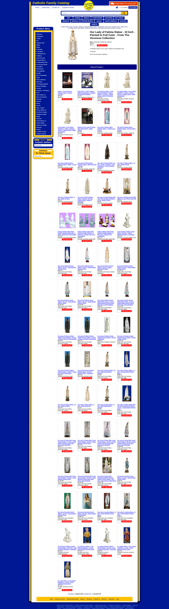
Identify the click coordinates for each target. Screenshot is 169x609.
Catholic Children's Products (73, 606)
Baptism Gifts (40, 43)
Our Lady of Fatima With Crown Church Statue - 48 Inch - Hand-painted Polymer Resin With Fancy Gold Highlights (126, 443)
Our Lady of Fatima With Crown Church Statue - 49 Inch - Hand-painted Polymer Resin (67, 478)
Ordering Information (73, 599)
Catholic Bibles (127, 605)
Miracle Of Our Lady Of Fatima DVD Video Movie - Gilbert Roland (86, 128)
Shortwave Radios (42, 125)
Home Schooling (41, 86)
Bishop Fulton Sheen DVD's (65, 605)
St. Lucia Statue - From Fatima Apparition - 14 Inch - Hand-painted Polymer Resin (66, 582)
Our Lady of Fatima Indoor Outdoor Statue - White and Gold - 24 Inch (87, 164)
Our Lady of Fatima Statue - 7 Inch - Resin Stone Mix (86, 405)
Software (39, 127)
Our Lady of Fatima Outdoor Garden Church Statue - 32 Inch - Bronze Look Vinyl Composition (67, 337)
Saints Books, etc (41, 121)
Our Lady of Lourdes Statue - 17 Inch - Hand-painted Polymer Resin (126, 513)
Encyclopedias (41, 71)
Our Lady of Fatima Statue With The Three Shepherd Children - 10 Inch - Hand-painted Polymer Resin (126, 407)
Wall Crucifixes (129, 608)
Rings (38, 116)
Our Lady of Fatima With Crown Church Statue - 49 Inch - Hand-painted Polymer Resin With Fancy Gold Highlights (87, 479)
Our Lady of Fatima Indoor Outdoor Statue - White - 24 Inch (67, 163)
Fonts (38, 77)
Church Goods (41, 58)
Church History (41, 60)
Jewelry (66, 21)
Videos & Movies (41, 134)
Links (117, 599)
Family (39, 73)
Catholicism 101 (41, 53)
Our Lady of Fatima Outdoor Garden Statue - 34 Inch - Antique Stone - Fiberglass (86, 372)
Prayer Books (87, 21)
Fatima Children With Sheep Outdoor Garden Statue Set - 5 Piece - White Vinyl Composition (67, 233)
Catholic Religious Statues (117, 606)
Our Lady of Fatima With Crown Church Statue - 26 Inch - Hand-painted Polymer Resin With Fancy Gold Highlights (106, 443)
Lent (38, 92)
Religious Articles (42, 114)
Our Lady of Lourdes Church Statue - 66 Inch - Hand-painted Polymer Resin (87, 513)
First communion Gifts (69, 608)
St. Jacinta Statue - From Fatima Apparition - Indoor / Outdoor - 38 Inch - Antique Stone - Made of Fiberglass (126, 94)
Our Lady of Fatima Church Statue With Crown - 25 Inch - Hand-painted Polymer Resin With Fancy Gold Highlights (105, 302)
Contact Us (55, 7)
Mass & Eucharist (42, 97)
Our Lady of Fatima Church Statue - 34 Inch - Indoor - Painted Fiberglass (105, 267)
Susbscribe (45, 7)
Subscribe (111, 599)
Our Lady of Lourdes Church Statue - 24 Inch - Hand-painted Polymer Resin (126, 478)
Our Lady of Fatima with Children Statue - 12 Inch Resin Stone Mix (126, 198)
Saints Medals (111, 21)
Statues (123, 21)
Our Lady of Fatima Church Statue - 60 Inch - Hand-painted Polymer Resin (67, 301)
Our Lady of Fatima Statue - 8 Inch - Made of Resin (66, 198)
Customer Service (68, 7)
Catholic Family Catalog (44, 18)
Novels (38, 105)
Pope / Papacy (41, 108)
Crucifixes (40, 66)
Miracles (39, 99)
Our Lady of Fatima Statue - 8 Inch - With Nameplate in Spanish (106, 406)
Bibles (86, 18)
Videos (94, 24)
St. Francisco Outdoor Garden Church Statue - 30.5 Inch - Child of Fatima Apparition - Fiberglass (67, 548)
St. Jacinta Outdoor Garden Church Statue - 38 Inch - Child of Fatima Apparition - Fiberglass (106, 548)
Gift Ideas (119, 18)
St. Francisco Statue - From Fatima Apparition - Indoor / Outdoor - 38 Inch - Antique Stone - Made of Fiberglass (105, 94)
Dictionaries (40, 69)
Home (37, 7)
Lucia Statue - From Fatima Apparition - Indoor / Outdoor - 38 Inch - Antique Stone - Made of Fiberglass (67, 129)
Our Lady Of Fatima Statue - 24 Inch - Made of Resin (67, 405)
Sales (99, 21)
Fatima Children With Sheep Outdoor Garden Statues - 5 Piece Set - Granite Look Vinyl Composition (86, 234)
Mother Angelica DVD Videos (114, 608)
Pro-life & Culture (42, 112)
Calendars (40, 49)
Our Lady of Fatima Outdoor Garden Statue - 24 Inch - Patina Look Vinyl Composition (67, 372)
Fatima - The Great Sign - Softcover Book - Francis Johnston (65, 93)
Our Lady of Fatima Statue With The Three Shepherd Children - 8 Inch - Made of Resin (106, 199)
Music (38, 103)
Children (108, 18)
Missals (75, 21)
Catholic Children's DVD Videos (84, 605)
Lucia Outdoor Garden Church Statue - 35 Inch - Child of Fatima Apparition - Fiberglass (126, 233)
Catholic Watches (41, 131)
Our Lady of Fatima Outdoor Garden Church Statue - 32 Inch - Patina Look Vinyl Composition (87, 337)
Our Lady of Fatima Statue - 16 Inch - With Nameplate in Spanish (106, 372)
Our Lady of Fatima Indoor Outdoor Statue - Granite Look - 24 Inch (106, 128)
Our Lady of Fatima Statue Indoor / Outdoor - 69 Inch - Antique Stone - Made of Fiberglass (85, 200)
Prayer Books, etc (42, 110)
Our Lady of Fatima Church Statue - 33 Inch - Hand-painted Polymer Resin (87, 267)
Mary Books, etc (41, 95)
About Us (104, 599)
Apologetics (40, 36)
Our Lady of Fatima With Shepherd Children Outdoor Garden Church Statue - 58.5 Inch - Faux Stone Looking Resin (106, 479)
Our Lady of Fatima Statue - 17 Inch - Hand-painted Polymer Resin (126, 372)
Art (68, 18)
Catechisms (97, 18)
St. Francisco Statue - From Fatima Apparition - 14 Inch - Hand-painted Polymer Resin (86, 548)
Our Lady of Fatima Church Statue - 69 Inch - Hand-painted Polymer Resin (87, 301)
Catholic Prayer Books (101, 606)
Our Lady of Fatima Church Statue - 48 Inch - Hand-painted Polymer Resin (126, 267)
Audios (77, 18)
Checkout (89, 599)
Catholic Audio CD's (100, 605)
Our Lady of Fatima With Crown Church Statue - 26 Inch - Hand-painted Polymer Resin (87, 442)
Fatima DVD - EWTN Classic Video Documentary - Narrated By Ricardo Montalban (86, 93)
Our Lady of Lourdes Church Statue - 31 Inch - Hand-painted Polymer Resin (67, 513)
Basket (133, 7)
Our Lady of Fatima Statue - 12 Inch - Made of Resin (126, 163)
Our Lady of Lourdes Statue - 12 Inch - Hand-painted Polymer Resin (106, 513)
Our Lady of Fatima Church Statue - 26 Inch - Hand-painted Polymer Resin (67, 267)
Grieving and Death (42, 84)
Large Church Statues (98, 608)
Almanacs (39, 34)
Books (38, 47)
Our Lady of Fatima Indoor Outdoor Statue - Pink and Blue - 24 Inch (126, 128)
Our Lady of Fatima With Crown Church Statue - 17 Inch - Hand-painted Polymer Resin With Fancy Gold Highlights (67, 443)
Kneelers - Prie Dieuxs (43, 90)
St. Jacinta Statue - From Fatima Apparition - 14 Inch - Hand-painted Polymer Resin (126, 548)
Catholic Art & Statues (114, 605)
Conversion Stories (42, 64)
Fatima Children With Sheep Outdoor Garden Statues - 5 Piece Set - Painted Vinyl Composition (105, 234)
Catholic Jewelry (88, 606)
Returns (82, 599)
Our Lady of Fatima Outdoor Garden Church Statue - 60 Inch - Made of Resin (126, 337)
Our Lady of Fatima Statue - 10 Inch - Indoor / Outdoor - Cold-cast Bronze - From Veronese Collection (106, 165)
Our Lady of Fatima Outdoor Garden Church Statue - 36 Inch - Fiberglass (106, 337)
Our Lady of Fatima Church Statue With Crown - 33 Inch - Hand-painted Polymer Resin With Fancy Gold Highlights (125, 302)
